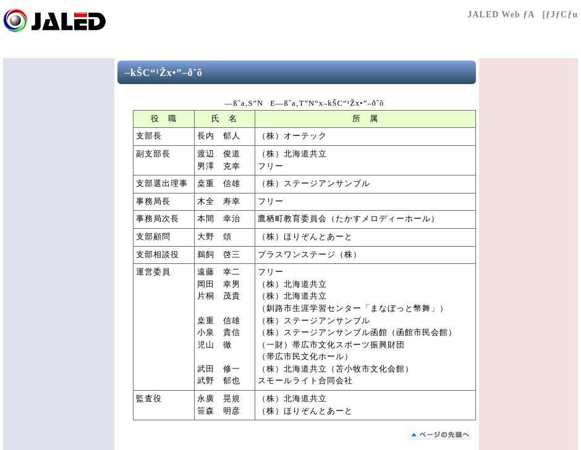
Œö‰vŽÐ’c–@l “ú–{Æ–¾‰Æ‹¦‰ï (77, 20)
